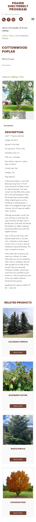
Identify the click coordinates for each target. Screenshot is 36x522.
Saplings (14, 77)
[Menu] (33, 19)
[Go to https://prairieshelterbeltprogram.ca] (14, 6)
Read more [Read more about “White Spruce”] (18, 459)
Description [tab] (8, 125)
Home (4, 36)
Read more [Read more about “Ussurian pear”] (18, 513)
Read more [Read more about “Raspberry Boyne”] (18, 406)
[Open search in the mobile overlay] (12, 14)
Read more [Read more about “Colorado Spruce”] (18, 352)
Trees (11, 36)
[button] (4, 19)
